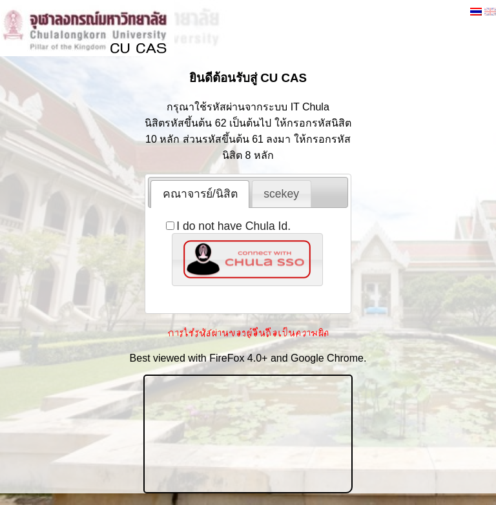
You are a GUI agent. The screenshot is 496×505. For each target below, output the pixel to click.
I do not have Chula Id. (228, 226)
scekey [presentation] (281, 193)
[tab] (199, 193)
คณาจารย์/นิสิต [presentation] (200, 193)
